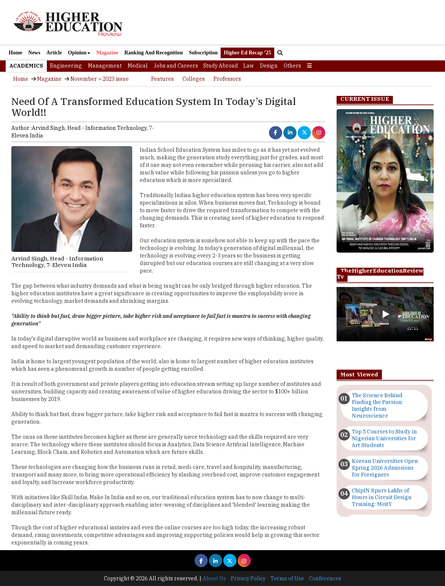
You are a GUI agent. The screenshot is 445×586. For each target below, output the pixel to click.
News (34, 53)
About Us (214, 578)
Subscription (203, 53)
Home (15, 53)
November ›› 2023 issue (99, 79)
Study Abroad (220, 65)
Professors (227, 79)
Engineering (66, 65)
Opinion (79, 53)
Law (248, 65)
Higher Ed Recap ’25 (247, 53)
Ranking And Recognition (153, 53)
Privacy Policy (248, 578)
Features (162, 79)
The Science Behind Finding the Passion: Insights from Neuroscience (377, 405)
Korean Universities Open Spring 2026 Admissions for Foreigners (385, 468)
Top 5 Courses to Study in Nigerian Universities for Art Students (384, 438)
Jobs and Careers (176, 65)
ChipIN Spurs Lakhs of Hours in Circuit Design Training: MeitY (381, 497)
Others (292, 65)
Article (54, 53)
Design (269, 65)
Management (105, 65)
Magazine (107, 53)
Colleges (193, 79)
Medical (138, 65)
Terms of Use (287, 578)
